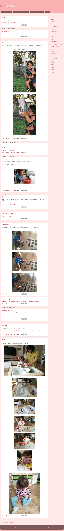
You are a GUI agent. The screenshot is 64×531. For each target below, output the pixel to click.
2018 (52, 62)
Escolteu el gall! (6, 145)
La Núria (4, 325)
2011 (52, 72)
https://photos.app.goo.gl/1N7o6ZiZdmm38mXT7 (12, 216)
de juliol (53, 31)
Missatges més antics (41, 520)
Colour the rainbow (7, 31)
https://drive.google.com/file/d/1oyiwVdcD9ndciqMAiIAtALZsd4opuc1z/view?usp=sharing (20, 301)
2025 (52, 16)
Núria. (3, 17)
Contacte (47, 11)
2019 (52, 60)
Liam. (3, 42)
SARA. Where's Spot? (8, 213)
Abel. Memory (5, 224)
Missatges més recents (8, 520)
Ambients (41, 11)
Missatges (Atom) (11, 522)
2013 (52, 69)
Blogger (49, 527)
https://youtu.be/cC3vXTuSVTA (8, 204)
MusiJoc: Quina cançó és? (9, 196)
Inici (25, 520)
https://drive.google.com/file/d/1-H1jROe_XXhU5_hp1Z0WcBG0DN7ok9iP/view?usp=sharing (21, 316)
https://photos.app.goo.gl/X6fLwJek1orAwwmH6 (12, 22)
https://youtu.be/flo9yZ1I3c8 (8, 150)
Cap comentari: (16, 24)
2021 (52, 23)
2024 (52, 18)
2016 (52, 64)
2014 (52, 67)
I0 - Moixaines (17, 11)
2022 (52, 21)
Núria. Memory (6, 299)
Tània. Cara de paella (7, 159)
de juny (53, 33)
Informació (9, 11)
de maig (53, 34)
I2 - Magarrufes (34, 11)
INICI (3, 11)
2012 (52, 70)
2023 (52, 19)
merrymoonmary (36, 527)
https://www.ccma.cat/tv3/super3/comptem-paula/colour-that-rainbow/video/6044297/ (20, 33)
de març (53, 58)
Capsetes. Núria (6, 310)
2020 (52, 24)
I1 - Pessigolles (8, 6)
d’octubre (54, 29)
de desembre (54, 26)
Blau (3, 339)
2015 (52, 65)
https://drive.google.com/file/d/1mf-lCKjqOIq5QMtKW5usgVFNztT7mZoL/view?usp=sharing (21, 330)
